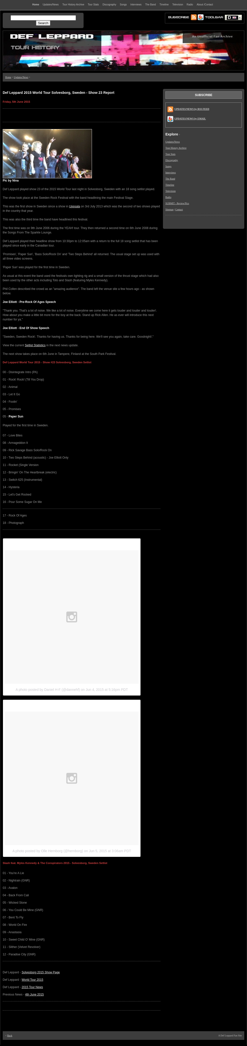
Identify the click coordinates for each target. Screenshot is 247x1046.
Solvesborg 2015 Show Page (41, 972)
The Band (170, 178)
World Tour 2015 (32, 979)
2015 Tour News (32, 987)
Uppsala (74, 206)
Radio (168, 197)
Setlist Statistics (35, 345)
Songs (168, 166)
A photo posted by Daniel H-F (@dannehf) (48, 690)
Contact (179, 209)
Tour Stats (170, 154)
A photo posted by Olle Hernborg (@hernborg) (47, 851)
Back (9, 1035)
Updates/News (21, 77)
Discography (171, 160)
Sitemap (169, 209)
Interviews (170, 172)
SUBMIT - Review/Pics (177, 203)
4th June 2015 (34, 994)
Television (170, 191)
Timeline (169, 184)
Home (8, 77)
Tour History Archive (175, 148)
